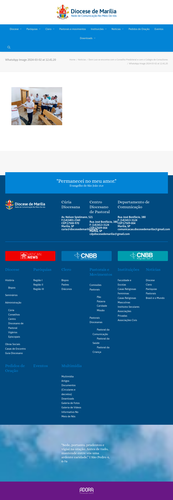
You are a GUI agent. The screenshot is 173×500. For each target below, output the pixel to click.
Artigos (65, 380)
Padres (65, 284)
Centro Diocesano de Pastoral (16, 323)
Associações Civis (127, 320)
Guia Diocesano (14, 353)
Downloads (87, 38)
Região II (38, 284)
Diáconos (67, 289)
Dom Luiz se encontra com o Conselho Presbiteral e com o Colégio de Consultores (128, 59)
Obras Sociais (12, 344)
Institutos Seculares (128, 306)
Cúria (11, 310)
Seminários (11, 295)
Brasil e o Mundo (155, 298)
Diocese (16, 29)
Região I (38, 280)
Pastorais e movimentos (72, 29)
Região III (38, 289)
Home (72, 59)
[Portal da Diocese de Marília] (86, 12)
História (9, 280)
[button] (10, 47)
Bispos (11, 287)
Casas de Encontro (15, 348)
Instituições (128, 269)
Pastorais (151, 293)
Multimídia (72, 365)
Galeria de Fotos (71, 403)
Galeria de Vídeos (71, 407)
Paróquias (33, 29)
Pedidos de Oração (139, 29)
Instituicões (98, 29)
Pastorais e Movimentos (101, 272)
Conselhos (14, 314)
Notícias (117, 29)
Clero (49, 29)
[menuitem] (15, 28)
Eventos (159, 29)
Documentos (69, 385)
